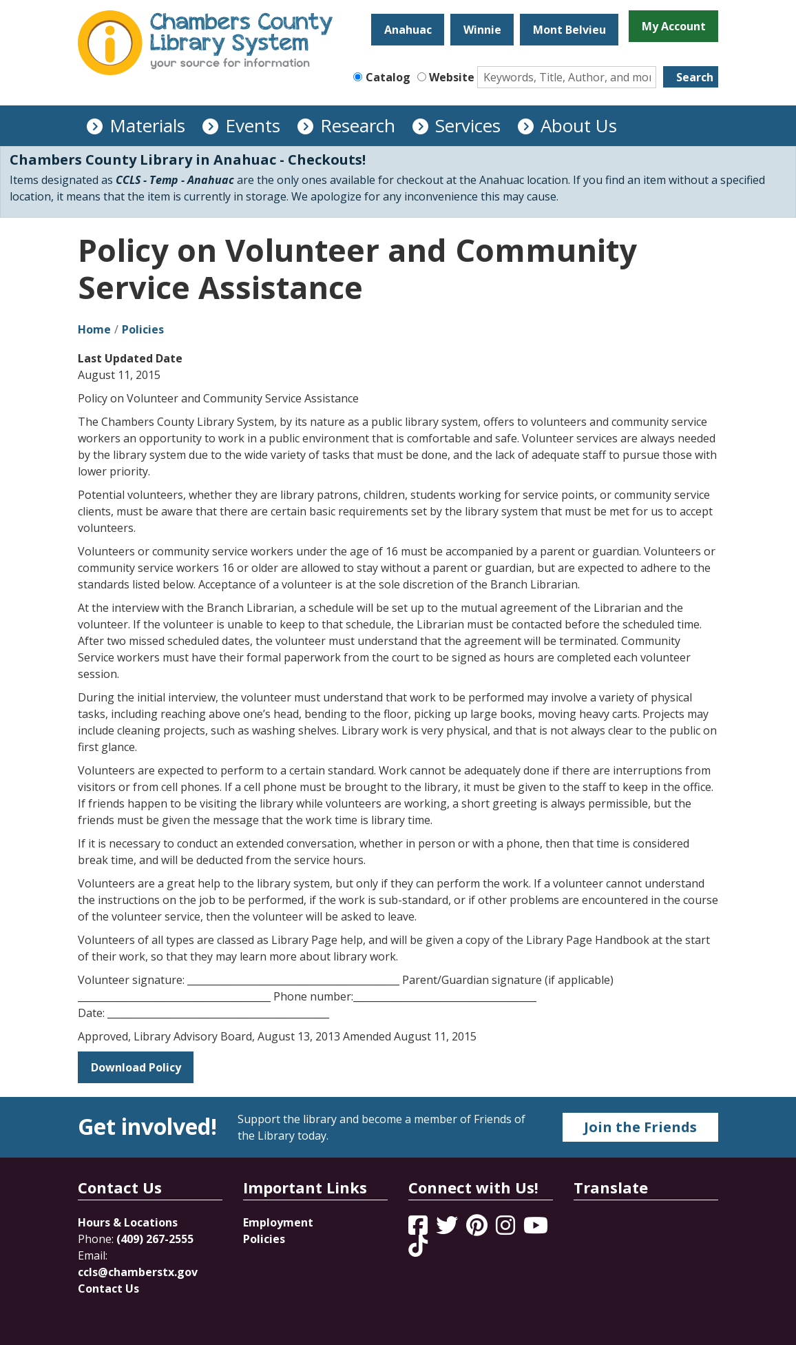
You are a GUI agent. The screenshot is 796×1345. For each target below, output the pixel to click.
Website (451, 77)
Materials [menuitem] (147, 125)
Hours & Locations (128, 1222)
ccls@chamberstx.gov (138, 1272)
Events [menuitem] (252, 125)
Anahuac (408, 29)
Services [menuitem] (468, 125)
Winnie (482, 29)
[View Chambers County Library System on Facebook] (419, 1229)
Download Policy (136, 1067)
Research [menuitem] (357, 125)
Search (694, 77)
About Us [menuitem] (579, 125)
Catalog (388, 77)
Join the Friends (640, 1127)
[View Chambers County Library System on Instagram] (507, 1229)
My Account (674, 26)
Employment (278, 1222)
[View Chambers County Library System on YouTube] (535, 1229)
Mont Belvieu (569, 29)
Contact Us (108, 1288)
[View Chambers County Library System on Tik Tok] (418, 1245)
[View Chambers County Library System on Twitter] (448, 1229)
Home (94, 329)
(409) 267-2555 (154, 1238)
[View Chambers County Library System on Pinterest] (478, 1229)
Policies (143, 329)
